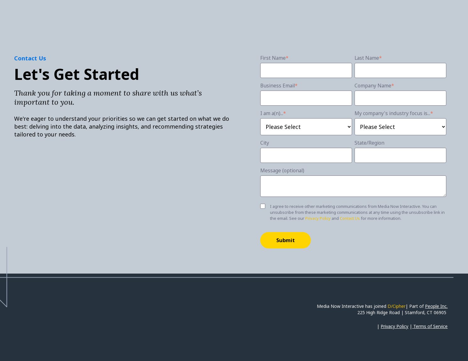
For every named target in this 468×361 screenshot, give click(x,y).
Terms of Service (430, 326)
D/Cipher (396, 306)
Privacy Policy (318, 218)
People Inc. (436, 306)
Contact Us (350, 218)
